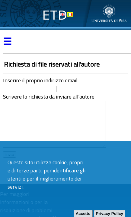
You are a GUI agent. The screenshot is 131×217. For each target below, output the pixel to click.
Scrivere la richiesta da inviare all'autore (48, 97)
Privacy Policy (109, 213)
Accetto (83, 213)
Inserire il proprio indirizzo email (40, 80)
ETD (54, 15)
